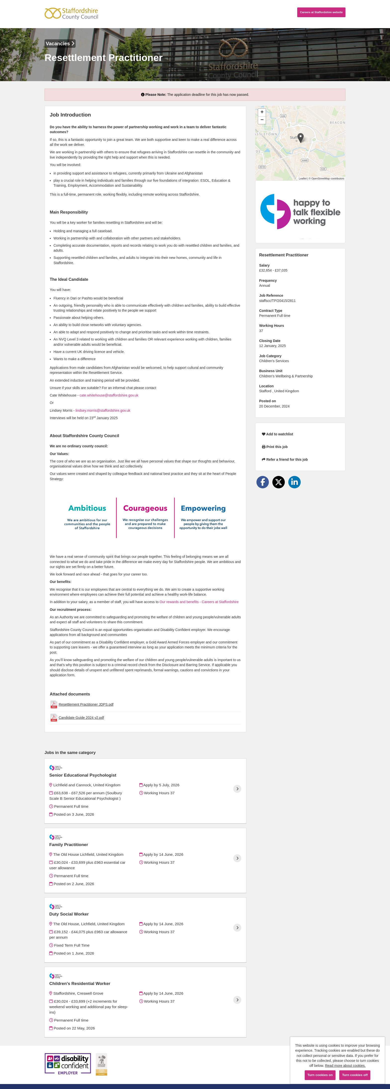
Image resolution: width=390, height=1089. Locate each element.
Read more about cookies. (345, 1066)
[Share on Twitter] (278, 482)
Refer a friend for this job (285, 459)
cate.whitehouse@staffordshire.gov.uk (109, 395)
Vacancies (60, 43)
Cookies (51, 1066)
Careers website (321, 12)
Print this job (275, 447)
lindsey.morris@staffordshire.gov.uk (102, 410)
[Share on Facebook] (262, 482)
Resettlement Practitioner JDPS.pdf (86, 704)
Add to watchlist (277, 434)
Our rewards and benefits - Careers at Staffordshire (199, 602)
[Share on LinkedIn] (294, 482)
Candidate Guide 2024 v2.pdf (81, 718)
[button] (300, 138)
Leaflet (303, 178)
